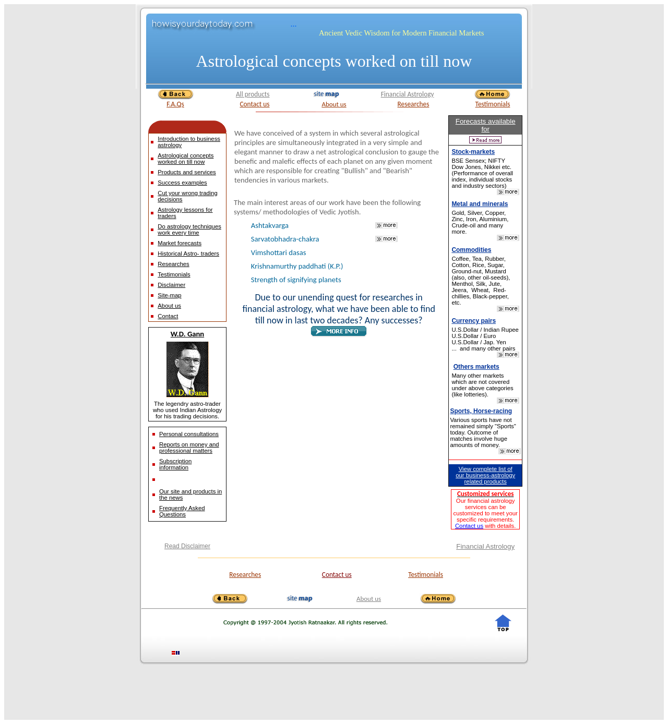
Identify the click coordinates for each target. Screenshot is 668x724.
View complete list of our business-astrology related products (485, 475)
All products (253, 94)
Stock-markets (473, 151)
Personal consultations (189, 434)
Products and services (187, 172)
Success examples (182, 182)
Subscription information (175, 464)
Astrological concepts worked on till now (334, 61)
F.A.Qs (175, 104)
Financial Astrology (407, 94)
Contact (168, 316)
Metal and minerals (479, 204)
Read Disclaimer (187, 546)
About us (333, 104)
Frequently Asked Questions (182, 511)
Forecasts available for (486, 125)
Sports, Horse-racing (481, 411)
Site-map (169, 295)
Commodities (471, 250)
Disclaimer (171, 285)
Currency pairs (473, 320)
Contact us (254, 104)
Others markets (476, 366)
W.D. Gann (187, 334)
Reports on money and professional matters (189, 447)
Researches (414, 104)
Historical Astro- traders (188, 253)
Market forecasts (179, 243)
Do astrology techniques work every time (189, 229)
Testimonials (492, 104)
